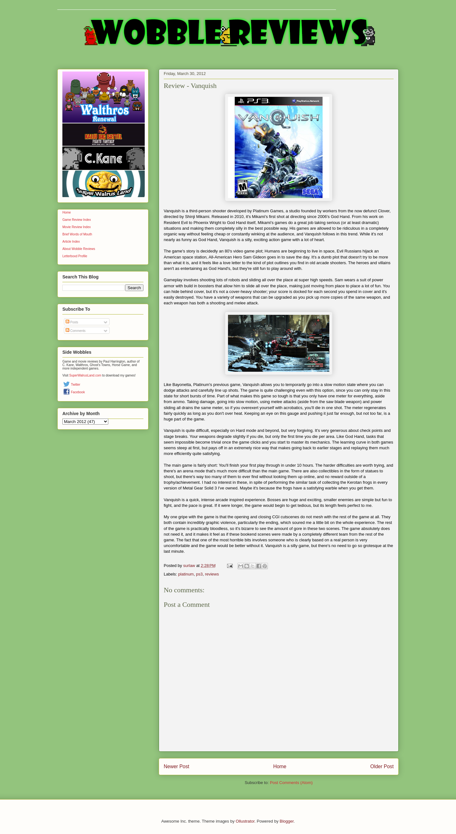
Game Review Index (76, 219)
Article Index (71, 241)
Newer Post (176, 766)
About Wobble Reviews (78, 249)
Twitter (75, 384)
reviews (212, 574)
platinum (186, 574)
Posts (72, 322)
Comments (76, 331)
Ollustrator (245, 821)
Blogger (287, 821)
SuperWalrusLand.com (85, 375)
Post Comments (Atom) (291, 782)
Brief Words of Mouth (77, 234)
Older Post (382, 766)
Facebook (78, 392)
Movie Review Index (76, 227)
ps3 (199, 574)
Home (280, 766)
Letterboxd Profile (74, 256)
